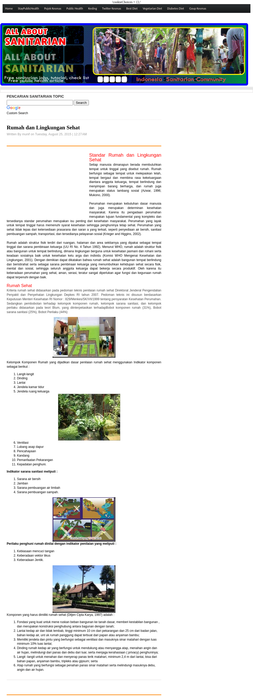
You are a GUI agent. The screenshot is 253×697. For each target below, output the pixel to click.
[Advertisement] (45, 185)
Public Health (74, 8)
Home (9, 8)
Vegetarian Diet (152, 8)
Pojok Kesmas (52, 8)
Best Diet (132, 8)
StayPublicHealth (28, 8)
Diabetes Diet (175, 8)
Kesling (92, 8)
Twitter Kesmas (111, 8)
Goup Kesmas (197, 8)
